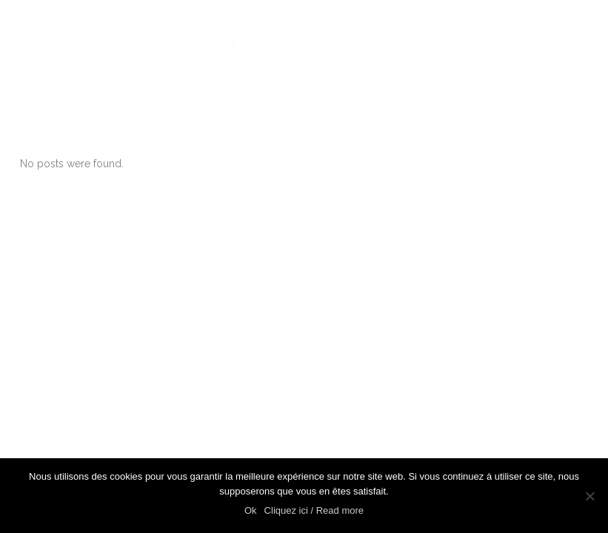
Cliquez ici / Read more (314, 510)
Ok (250, 510)
